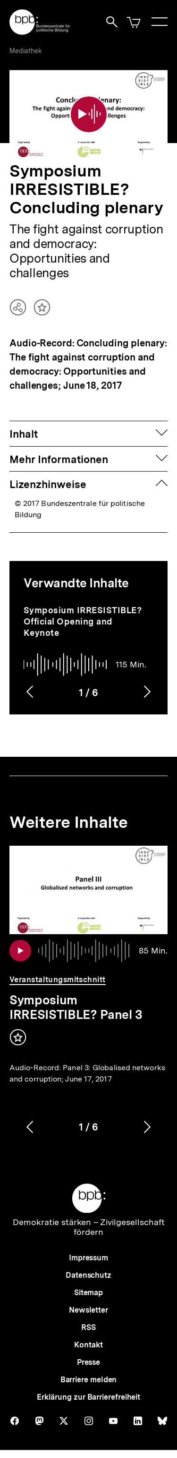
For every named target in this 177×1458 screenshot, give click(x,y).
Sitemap (88, 1292)
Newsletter (88, 1310)
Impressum (88, 1257)
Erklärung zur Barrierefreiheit (88, 1397)
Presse (88, 1362)
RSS (88, 1327)
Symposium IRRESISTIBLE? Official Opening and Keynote (83, 621)
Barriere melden (88, 1379)
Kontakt (88, 1344)
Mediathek (25, 51)
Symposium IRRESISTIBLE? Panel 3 (76, 1007)
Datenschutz (88, 1275)
